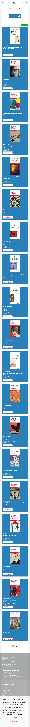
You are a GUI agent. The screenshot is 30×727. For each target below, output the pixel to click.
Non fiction (5, 695)
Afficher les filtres (15, 8)
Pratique (4, 692)
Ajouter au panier (8, 55)
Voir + (24, 25)
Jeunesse (4, 689)
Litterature (5, 686)
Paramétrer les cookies (15, 714)
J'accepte (15, 717)
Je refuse (15, 721)
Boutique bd (5, 690)
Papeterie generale (7, 693)
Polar (3, 687)
